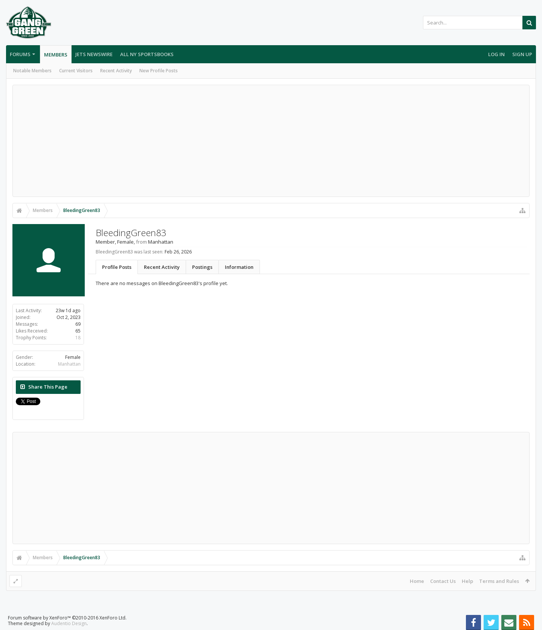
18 (78, 337)
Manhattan (69, 364)
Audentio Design (69, 623)
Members (55, 54)
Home (417, 581)
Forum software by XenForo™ (67, 618)
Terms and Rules (499, 581)
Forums (20, 54)
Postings (202, 267)
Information (239, 267)
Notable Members (32, 70)
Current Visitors (76, 70)
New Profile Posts (158, 70)
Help (467, 581)
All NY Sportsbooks (147, 54)
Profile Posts (116, 267)
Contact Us (443, 581)
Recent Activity (116, 70)
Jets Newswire (94, 54)
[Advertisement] (271, 141)
